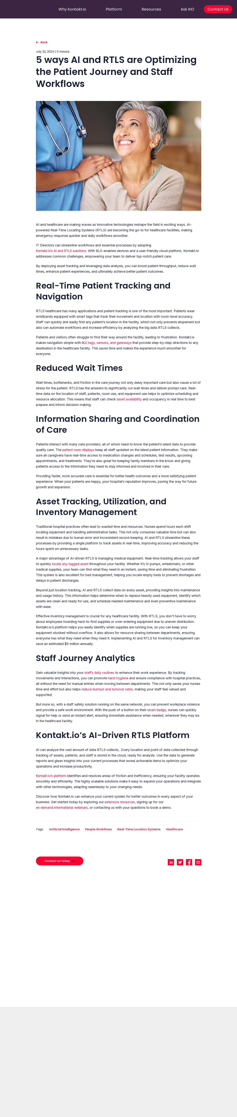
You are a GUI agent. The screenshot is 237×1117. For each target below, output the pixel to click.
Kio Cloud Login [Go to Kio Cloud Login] (185, 1110)
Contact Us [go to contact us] (214, 9)
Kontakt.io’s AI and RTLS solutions (62, 251)
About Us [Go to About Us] (49, 1110)
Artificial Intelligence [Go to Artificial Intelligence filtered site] (64, 829)
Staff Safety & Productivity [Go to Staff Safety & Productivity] (87, 1114)
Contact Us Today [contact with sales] (57, 861)
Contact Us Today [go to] (118, 1055)
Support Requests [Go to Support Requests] (187, 1114)
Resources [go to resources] (152, 9)
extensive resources (120, 802)
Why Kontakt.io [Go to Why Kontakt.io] (53, 1107)
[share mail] (198, 862)
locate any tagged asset (70, 564)
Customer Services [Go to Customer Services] (188, 1107)
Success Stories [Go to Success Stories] (53, 1114)
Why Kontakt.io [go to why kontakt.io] (69, 9)
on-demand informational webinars (62, 807)
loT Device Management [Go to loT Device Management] (125, 1114)
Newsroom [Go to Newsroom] (157, 1114)
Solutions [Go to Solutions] (80, 1107)
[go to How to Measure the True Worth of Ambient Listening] (118, 936)
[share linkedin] (171, 862)
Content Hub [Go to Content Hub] (158, 1110)
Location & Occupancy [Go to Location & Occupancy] (125, 1110)
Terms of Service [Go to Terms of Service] (220, 1110)
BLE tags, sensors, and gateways (107, 343)
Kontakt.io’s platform (52, 776)
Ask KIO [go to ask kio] (185, 9)
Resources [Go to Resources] (157, 1107)
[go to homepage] (21, 9)
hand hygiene (118, 678)
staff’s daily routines (99, 673)
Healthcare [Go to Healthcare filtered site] (174, 829)
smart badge (156, 710)
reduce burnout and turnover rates (107, 689)
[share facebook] (189, 862)
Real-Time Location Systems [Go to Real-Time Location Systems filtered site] (139, 829)
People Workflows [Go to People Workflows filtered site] (98, 829)
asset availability (129, 399)
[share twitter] (180, 862)
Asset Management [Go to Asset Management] (84, 1110)
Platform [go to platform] (115, 9)
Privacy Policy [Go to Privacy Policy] (218, 1114)
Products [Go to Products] (119, 1107)
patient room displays (78, 450)
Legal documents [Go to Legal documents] (221, 1107)
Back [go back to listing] (44, 42)
